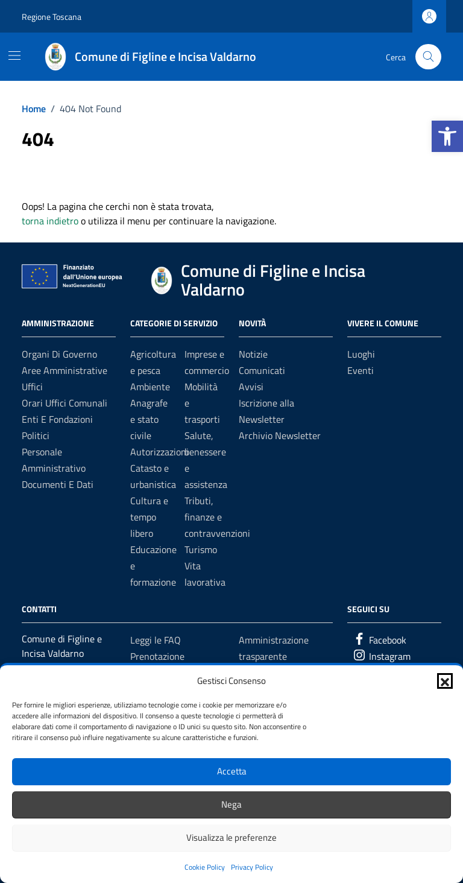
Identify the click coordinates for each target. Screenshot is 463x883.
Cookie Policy (204, 867)
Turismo (200, 549)
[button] (447, 136)
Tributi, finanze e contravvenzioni (217, 516)
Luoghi (361, 354)
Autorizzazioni (159, 452)
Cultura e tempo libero (149, 516)
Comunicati (262, 370)
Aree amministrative (64, 370)
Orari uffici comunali (64, 403)
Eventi (360, 370)
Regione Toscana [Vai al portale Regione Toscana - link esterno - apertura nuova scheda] (51, 16)
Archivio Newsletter (280, 435)
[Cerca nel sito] (428, 57)
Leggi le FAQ (155, 640)
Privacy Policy (252, 867)
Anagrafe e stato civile (149, 419)
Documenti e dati (57, 484)
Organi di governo (59, 354)
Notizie (253, 354)
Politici (35, 435)
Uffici (32, 386)
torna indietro (50, 221)
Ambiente (150, 386)
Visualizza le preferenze (231, 837)
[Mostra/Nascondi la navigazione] (14, 55)
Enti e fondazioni (57, 419)
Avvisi (251, 386)
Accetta (232, 771)
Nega (231, 804)
